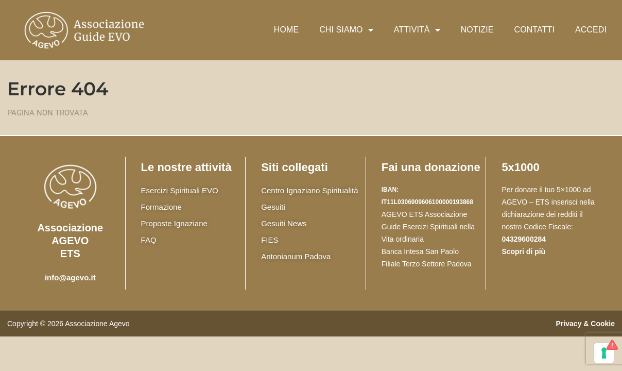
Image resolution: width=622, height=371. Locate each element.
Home (286, 29)
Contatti (534, 29)
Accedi (591, 29)
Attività (417, 30)
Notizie (477, 29)
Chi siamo (346, 30)
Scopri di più (523, 251)
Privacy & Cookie (585, 323)
